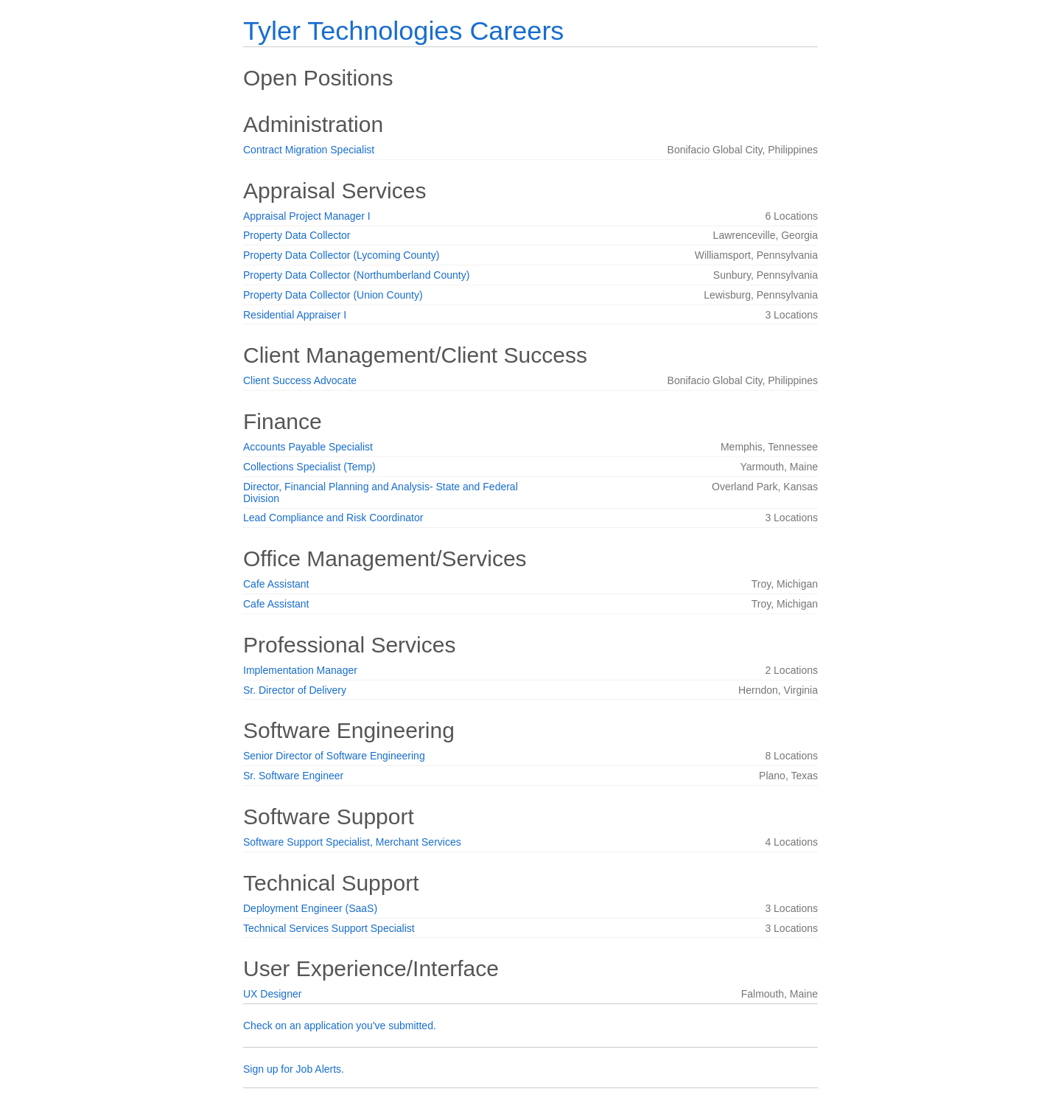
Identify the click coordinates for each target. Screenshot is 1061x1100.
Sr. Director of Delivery (294, 690)
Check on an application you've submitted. (339, 1025)
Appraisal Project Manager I (307, 216)
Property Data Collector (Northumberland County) (356, 275)
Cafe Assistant (276, 584)
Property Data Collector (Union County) (333, 295)
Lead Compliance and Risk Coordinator (333, 517)
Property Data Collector (297, 235)
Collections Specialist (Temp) (309, 467)
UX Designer (272, 994)
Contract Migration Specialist (308, 150)
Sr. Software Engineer (293, 776)
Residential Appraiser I (294, 315)
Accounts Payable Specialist (308, 447)
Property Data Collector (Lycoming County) (341, 255)
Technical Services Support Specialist (329, 928)
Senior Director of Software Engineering (334, 756)
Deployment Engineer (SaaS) (310, 908)
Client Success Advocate (300, 380)
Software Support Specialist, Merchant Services (352, 842)
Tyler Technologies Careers (403, 30)
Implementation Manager (300, 670)
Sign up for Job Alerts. (293, 1069)
